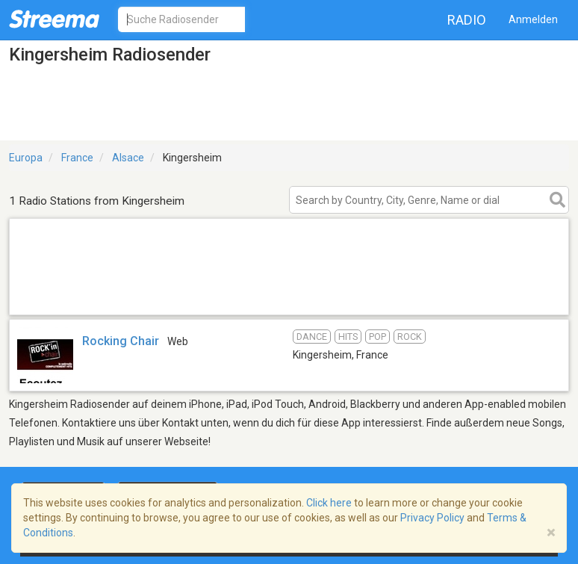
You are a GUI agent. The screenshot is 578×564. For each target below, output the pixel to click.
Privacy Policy (432, 518)
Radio (466, 20)
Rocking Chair (120, 341)
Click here (329, 503)
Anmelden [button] (533, 19)
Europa (26, 158)
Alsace (128, 158)
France (77, 158)
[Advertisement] (289, 295)
